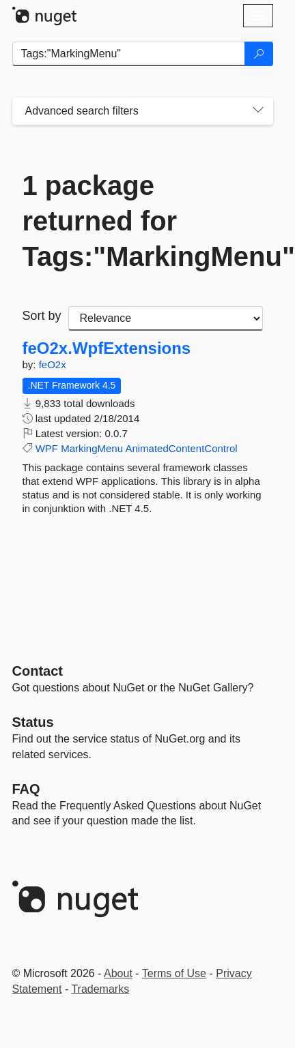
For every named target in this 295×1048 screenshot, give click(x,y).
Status (33, 722)
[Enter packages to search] (128, 54)
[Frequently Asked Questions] (26, 788)
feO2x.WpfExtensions (107, 348)
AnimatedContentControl (181, 448)
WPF (47, 448)
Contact (37, 670)
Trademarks (100, 989)
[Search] (258, 54)
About (118, 973)
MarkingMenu (92, 448)
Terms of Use (174, 973)
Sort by (42, 316)
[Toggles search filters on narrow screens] (258, 111)
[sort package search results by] (165, 318)
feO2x (52, 364)
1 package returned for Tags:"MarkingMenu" (143, 220)
